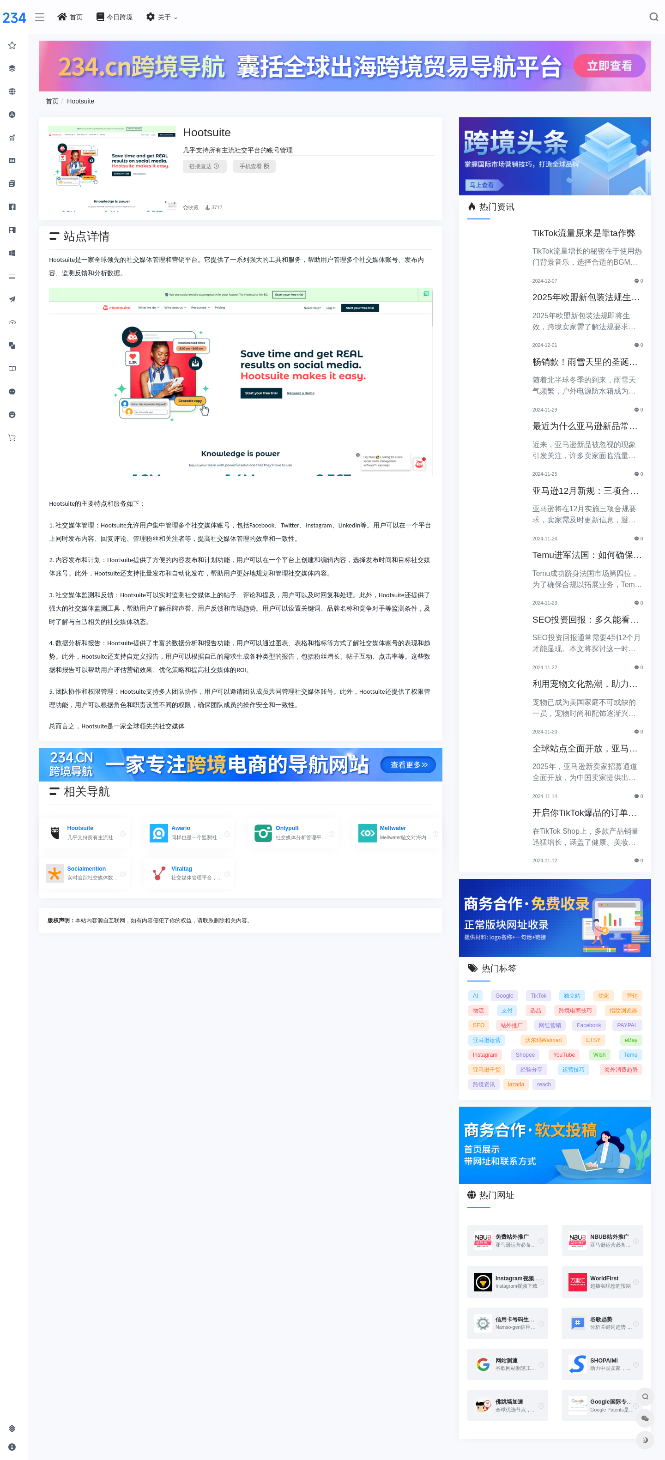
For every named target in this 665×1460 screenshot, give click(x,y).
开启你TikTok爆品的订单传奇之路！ (585, 813)
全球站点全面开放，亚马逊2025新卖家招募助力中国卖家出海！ (587, 749)
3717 (215, 207)
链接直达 (206, 166)
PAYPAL (627, 1025)
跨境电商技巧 (575, 1010)
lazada (516, 1084)
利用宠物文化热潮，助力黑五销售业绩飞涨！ (585, 685)
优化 (603, 995)
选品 (536, 1010)
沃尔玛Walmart (544, 1039)
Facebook (589, 1025)
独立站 (572, 995)
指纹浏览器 (624, 1010)
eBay (631, 1039)
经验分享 (532, 1069)
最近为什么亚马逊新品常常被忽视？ (585, 427)
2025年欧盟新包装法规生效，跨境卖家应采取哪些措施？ (585, 298)
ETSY (593, 1039)
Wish (599, 1054)
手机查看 (256, 166)
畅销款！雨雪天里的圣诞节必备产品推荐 (585, 362)
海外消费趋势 (621, 1069)
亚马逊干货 (488, 1069)
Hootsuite (83, 101)
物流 (479, 1010)
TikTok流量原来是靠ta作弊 (584, 232)
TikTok (539, 995)
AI (476, 995)
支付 (507, 1010)
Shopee (525, 1054)
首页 (54, 101)
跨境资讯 (485, 1084)
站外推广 (512, 1025)
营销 (632, 995)
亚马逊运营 (488, 1039)
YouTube (564, 1054)
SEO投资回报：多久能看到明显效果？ (586, 620)
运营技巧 (573, 1069)
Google (505, 995)
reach (545, 1084)
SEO (479, 1025)
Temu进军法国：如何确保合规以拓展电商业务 (587, 556)
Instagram (486, 1054)
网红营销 (550, 1025)
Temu (630, 1054)
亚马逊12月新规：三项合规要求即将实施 (586, 491)
